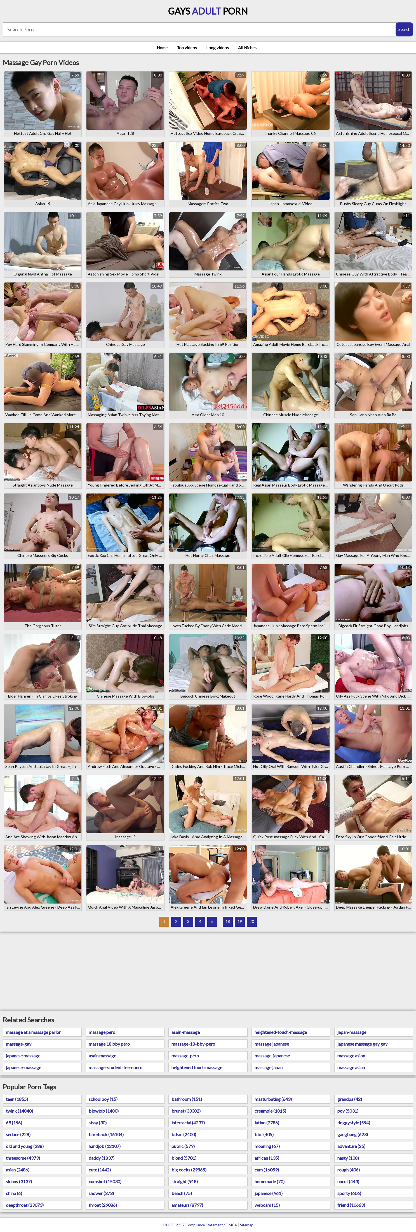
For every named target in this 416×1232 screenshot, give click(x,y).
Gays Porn (208, 11)
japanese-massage (23, 1067)
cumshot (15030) (105, 1181)
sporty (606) (349, 1193)
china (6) (14, 1193)
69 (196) (14, 1122)
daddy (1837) (101, 1158)
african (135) (267, 1158)
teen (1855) (17, 1099)
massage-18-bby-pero (193, 1043)
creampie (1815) (270, 1110)
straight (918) (184, 1181)
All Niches (247, 47)
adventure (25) (351, 1146)
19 (240, 921)
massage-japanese (272, 1055)
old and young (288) (25, 1146)
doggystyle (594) (353, 1122)
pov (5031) (347, 1110)
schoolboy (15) (103, 1099)
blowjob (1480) (104, 1110)
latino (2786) (267, 1122)
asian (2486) (17, 1169)
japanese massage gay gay (362, 1043)
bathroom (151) (186, 1099)
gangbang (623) (352, 1134)
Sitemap (246, 1225)
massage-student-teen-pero (115, 1067)
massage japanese (272, 1043)
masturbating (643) (273, 1099)
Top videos (187, 47)
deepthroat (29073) (25, 1205)
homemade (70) (270, 1181)
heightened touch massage (196, 1067)
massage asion (351, 1055)
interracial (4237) (188, 1122)
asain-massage (185, 1032)
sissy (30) (98, 1122)
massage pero (102, 1032)
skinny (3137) (19, 1181)
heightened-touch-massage (281, 1032)
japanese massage (23, 1055)
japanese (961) (269, 1193)
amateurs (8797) (187, 1205)
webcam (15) (267, 1205)
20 (252, 921)
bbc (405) (264, 1134)
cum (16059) (267, 1169)
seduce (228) (18, 1134)
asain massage (102, 1055)
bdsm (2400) (183, 1134)
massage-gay (18, 1043)
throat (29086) (103, 1205)
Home (162, 47)
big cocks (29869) (188, 1169)
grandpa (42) (349, 1099)
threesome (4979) (23, 1158)
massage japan (269, 1067)
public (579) (183, 1146)
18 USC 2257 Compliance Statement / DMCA (200, 1225)
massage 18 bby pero (109, 1043)
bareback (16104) (106, 1134)
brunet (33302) (186, 1110)
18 (227, 921)
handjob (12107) (105, 1146)
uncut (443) (348, 1181)
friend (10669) (351, 1205)
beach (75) (181, 1193)
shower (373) (101, 1193)
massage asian (351, 1067)
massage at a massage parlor (33, 1032)
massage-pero (185, 1055)
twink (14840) (19, 1110)
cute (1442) (100, 1169)
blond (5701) (183, 1158)
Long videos (217, 47)
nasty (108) (348, 1158)
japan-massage (351, 1032)
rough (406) (348, 1169)
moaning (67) (267, 1146)
